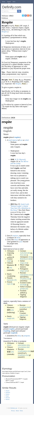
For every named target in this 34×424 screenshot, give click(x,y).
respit (22, 371)
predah (22, 289)
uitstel (9, 345)
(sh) (26, 289)
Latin (3, 373)
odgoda (22, 315)
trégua (22, 271)
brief (10, 140)
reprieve (15, 236)
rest (21, 140)
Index (14, 1)
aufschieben (22, 345)
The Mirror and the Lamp (19, 162)
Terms (21, 410)
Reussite (8, 397)
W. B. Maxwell (20, 159)
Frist (21, 255)
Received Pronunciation (12, 379)
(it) (26, 263)
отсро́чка (23, 279)
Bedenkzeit (24, 259)
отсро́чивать (22, 351)
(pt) (26, 271)
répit (8, 284)
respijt (9, 318)
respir (9, 261)
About (17, 410)
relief (27, 140)
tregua (22, 263)
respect (17, 373)
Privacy (13, 410)
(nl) (13, 318)
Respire (7, 394)
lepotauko (10, 280)
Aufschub (23, 253)
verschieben (22, 347)
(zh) (10, 268)
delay (16, 240)
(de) (28, 253)
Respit (7, 396)
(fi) (15, 280)
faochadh (23, 285)
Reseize (8, 399)
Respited (8, 392)
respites (17, 137)
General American (10, 382)
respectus (7, 373)
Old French (17, 371)
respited (14, 333)
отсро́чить (22, 355)
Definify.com (14, 408)
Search (9, 1)
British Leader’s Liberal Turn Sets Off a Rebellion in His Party (20, 208)
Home (3, 1)
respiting (7, 331)
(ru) (30, 275)
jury (21, 242)
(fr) (12, 284)
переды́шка (24, 275)
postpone (26, 336)
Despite (7, 390)
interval (15, 140)
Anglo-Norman (9, 371)
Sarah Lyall (25, 204)
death (18, 238)
